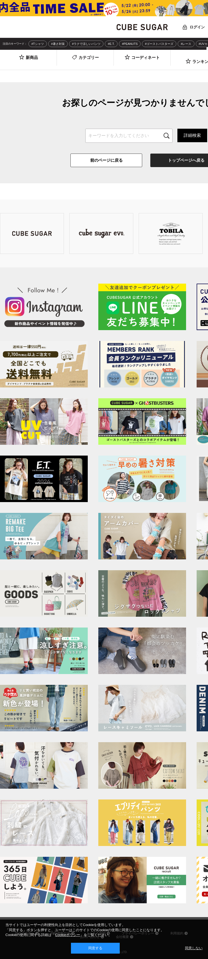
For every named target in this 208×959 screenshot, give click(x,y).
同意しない (194, 948)
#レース (186, 43)
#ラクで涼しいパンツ (86, 43)
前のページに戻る (106, 160)
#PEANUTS (130, 43)
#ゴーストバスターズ (159, 43)
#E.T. (111, 43)
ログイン (197, 27)
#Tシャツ (37, 43)
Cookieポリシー (67, 935)
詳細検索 (192, 135)
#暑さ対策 (58, 43)
